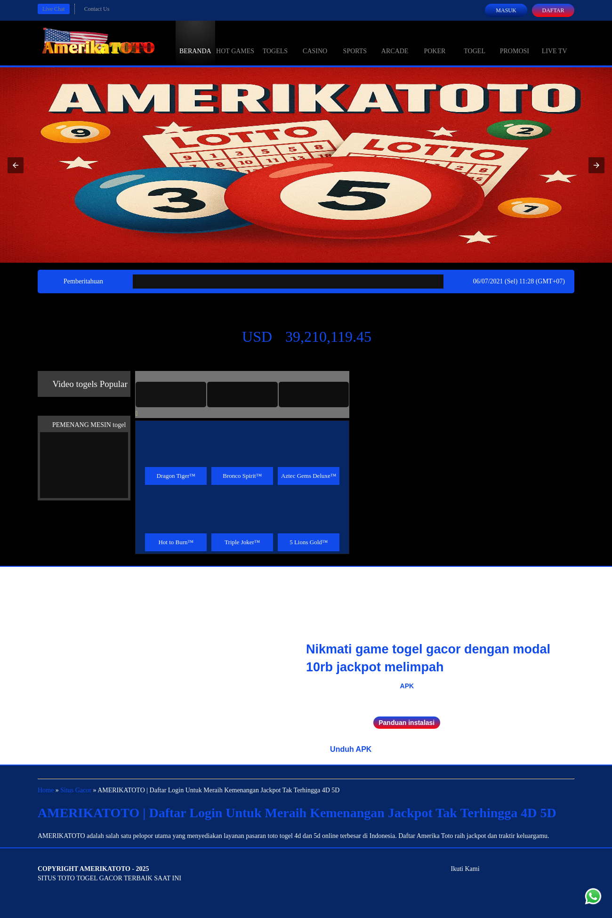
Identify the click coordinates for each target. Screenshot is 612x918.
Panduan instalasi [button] (406, 722)
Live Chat (53, 9)
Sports (355, 42)
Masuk (506, 10)
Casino (315, 42)
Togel (474, 42)
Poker (434, 42)
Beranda (195, 42)
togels (275, 42)
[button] (16, 165)
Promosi (514, 42)
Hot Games (235, 42)
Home (46, 790)
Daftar (553, 10)
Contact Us (97, 9)
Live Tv (554, 42)
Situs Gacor (75, 790)
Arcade (395, 42)
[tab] (171, 394)
